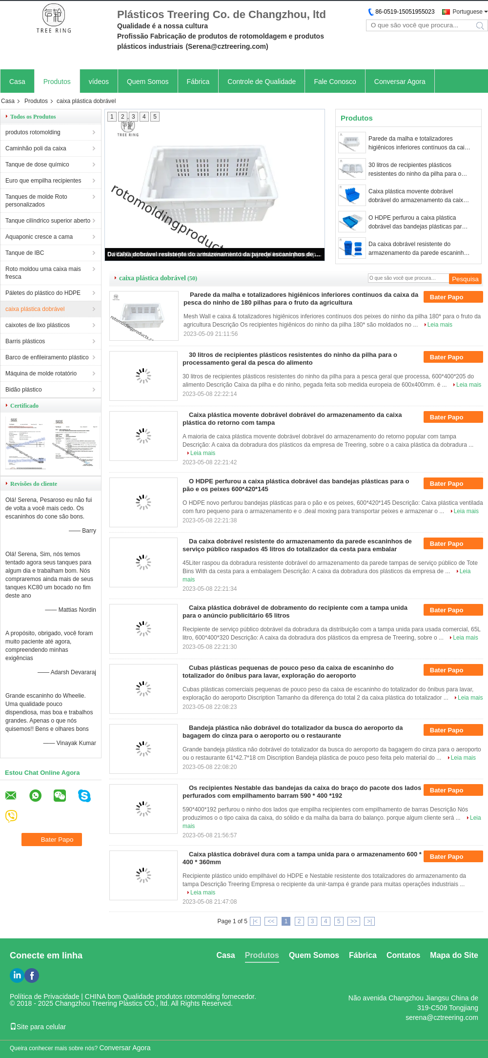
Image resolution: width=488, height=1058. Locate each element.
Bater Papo (453, 297)
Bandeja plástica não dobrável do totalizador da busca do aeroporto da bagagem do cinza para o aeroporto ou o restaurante (293, 731)
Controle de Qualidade (261, 81)
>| (369, 921)
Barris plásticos (25, 341)
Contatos (403, 955)
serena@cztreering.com (442, 1017)
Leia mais (439, 324)
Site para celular (38, 1027)
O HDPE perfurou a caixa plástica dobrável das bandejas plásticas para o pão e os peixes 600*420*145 (419, 222)
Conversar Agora (400, 81)
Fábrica (198, 81)
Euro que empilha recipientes (43, 180)
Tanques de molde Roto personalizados (36, 200)
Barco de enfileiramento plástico (47, 357)
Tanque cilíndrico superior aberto (47, 220)
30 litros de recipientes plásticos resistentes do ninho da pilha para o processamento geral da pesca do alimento (414, 170)
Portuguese (468, 11)
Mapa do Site (454, 955)
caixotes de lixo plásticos (37, 325)
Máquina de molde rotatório (41, 373)
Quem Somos (148, 81)
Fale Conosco (335, 81)
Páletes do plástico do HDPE (43, 293)
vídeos (99, 81)
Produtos (57, 81)
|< (255, 921)
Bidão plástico (23, 389)
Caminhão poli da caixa (35, 148)
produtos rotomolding (33, 132)
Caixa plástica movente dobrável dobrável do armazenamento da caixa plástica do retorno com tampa (417, 196)
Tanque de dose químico (37, 164)
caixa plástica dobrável (34, 309)
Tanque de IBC (24, 252)
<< (270, 921)
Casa (17, 81)
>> (353, 921)
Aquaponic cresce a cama (39, 236)
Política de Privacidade (44, 996)
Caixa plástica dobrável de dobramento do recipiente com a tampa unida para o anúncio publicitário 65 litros (295, 611)
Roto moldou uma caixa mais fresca (43, 273)
